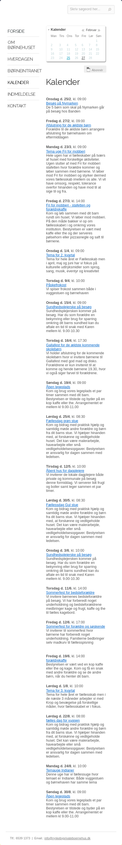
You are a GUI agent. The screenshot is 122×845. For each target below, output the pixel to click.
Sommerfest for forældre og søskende (75, 627)
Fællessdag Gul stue (62, 505)
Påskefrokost (56, 285)
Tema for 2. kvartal (60, 255)
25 (68, 58)
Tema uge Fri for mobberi (65, 152)
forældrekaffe (56, 660)
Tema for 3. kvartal (60, 691)
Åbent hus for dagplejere (65, 471)
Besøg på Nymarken (62, 103)
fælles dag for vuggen (63, 721)
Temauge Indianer (60, 770)
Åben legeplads (58, 387)
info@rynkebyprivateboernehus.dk (67, 838)
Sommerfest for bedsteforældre (70, 593)
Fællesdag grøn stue (62, 421)
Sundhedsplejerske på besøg (69, 307)
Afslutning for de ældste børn (68, 125)
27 (83, 58)
